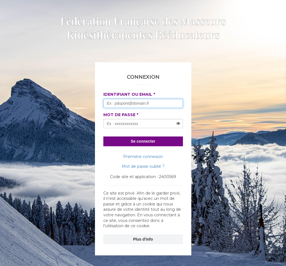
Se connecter (143, 141)
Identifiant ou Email (127, 94)
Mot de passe (119, 114)
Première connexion (143, 156)
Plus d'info (143, 239)
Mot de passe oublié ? (143, 166)
